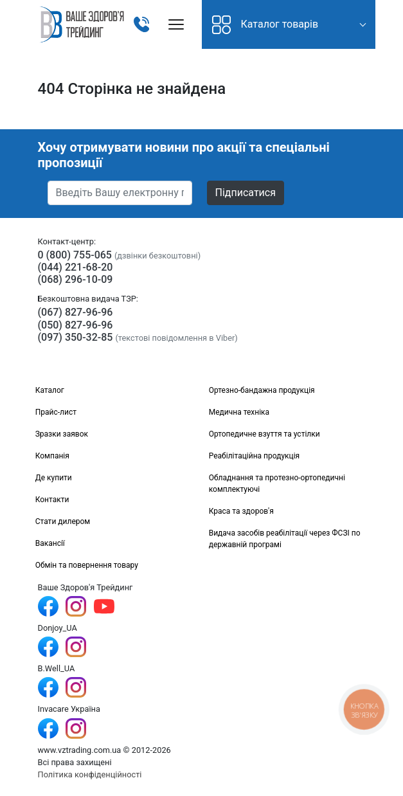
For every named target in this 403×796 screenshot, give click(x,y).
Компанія (52, 455)
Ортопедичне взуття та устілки (264, 434)
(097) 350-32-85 (75, 337)
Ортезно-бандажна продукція (262, 390)
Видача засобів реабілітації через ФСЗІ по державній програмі (285, 539)
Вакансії (50, 543)
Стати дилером (63, 521)
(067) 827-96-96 (75, 312)
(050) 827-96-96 (75, 325)
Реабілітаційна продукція (254, 455)
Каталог (49, 390)
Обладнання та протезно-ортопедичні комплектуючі (277, 483)
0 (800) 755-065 (75, 255)
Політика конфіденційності (90, 774)
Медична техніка (239, 412)
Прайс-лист (55, 412)
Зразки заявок (61, 434)
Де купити (53, 477)
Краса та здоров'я (241, 511)
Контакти (52, 499)
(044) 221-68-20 (75, 267)
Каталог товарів (265, 24)
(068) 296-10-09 (75, 279)
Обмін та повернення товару (86, 565)
